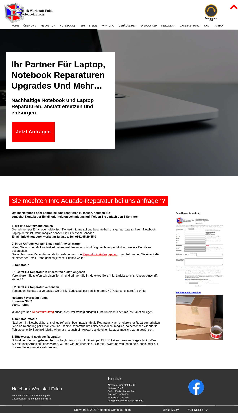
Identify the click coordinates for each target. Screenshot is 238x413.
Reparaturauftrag (43, 312)
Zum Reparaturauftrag (188, 213)
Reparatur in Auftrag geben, (100, 254)
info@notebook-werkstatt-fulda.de (125, 400)
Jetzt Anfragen (34, 131)
